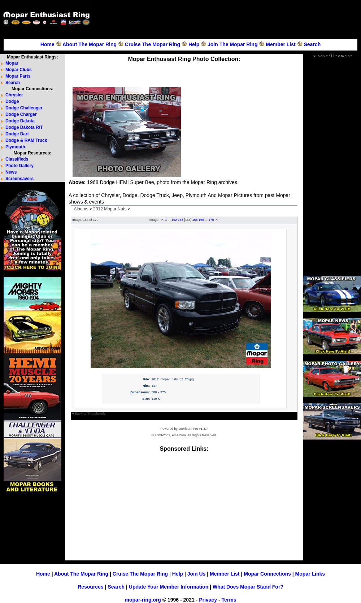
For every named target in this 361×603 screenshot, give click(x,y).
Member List (280, 44)
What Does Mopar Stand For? (248, 587)
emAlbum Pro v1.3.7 (193, 429)
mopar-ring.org (143, 600)
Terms (228, 600)
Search (312, 44)
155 (195, 220)
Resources (91, 587)
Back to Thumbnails (90, 413)
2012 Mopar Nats (109, 208)
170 (211, 220)
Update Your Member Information (168, 587)
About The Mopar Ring (89, 44)
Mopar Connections (267, 574)
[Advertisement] (184, 72)
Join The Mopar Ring (232, 44)
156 (201, 220)
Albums (81, 208)
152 (174, 220)
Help (193, 44)
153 (180, 220)
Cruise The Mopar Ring (152, 44)
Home (47, 44)
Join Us (196, 574)
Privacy (208, 600)
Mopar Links (310, 574)
